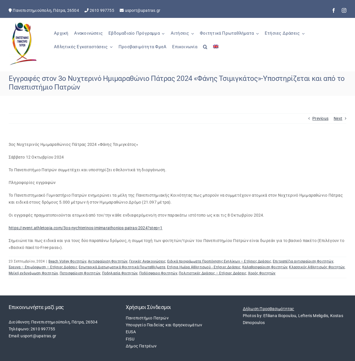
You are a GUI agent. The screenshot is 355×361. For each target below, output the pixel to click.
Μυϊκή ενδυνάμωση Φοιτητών (33, 273)
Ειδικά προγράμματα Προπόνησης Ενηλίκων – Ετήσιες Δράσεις (219, 261)
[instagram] (344, 10)
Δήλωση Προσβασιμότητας (268, 308)
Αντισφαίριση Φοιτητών (107, 261)
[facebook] (333, 10)
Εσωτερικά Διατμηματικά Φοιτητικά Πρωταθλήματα (122, 267)
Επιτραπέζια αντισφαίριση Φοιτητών (303, 261)
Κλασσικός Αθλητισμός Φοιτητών (317, 267)
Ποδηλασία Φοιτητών (120, 273)
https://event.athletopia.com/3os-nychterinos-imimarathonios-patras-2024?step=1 (85, 228)
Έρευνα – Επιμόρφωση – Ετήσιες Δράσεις (43, 267)
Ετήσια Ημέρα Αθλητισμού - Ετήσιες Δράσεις (204, 267)
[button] (205, 50)
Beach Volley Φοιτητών (67, 261)
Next (338, 118)
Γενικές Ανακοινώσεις (147, 261)
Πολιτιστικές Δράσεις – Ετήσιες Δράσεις (212, 273)
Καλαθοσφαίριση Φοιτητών (265, 267)
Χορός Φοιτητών (262, 273)
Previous (320, 118)
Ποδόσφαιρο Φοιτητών (158, 273)
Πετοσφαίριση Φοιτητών (80, 273)
